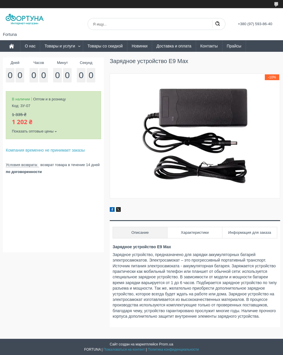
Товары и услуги (59, 46)
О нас (30, 46)
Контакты (209, 46)
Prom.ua (166, 344)
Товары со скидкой (105, 46)
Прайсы (234, 46)
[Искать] (217, 24)
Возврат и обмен (23, 57)
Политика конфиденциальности (173, 349)
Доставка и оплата (174, 46)
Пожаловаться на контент (124, 349)
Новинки (140, 46)
